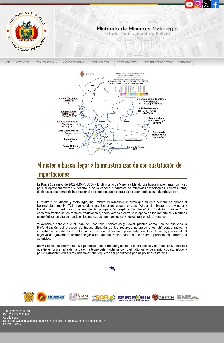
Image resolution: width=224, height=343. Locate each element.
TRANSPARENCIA (47, 62)
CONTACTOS (184, 62)
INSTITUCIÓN (24, 62)
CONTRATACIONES (129, 62)
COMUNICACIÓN (102, 62)
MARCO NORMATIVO (75, 62)
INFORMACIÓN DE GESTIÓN (159, 62)
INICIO (7, 62)
